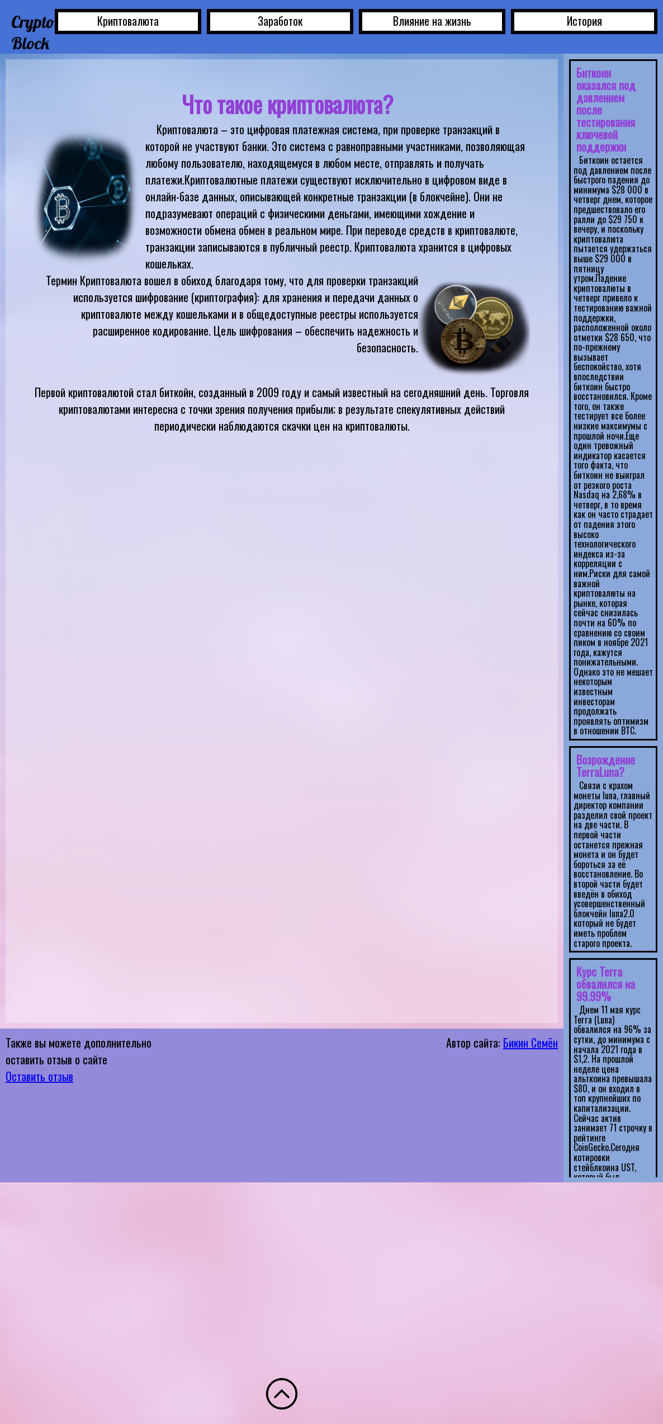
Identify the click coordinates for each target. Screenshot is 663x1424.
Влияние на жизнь (432, 20)
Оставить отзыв (39, 1076)
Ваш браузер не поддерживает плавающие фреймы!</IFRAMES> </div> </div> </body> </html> (613, 615)
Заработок (280, 20)
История (584, 20)
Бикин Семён (530, 1042)
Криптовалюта (128, 20)
